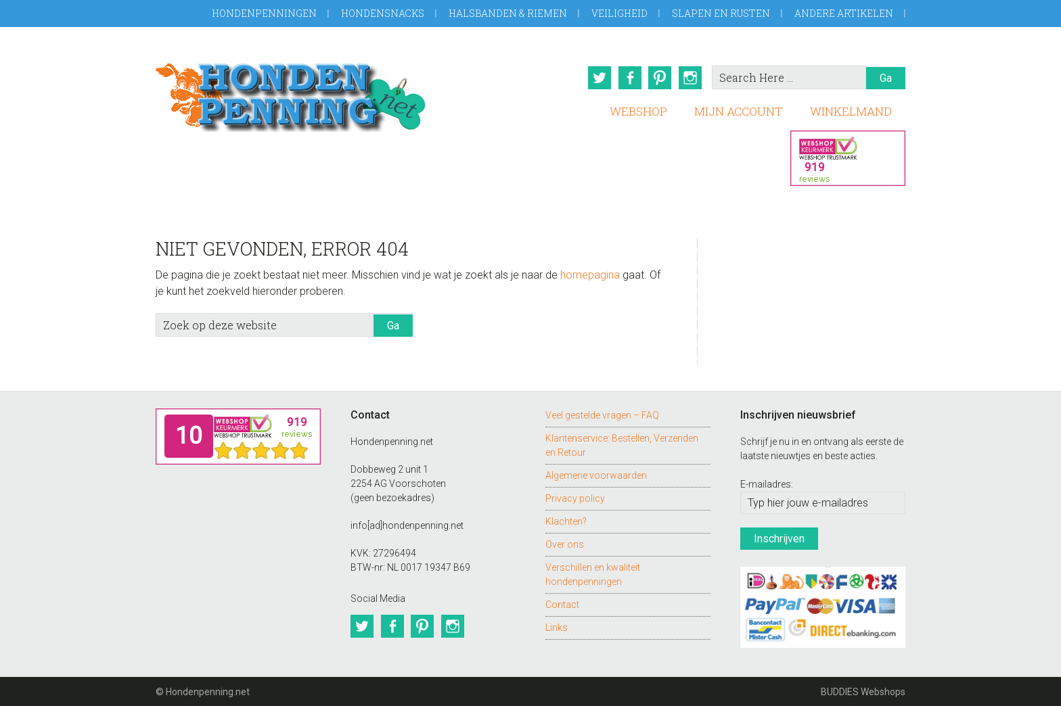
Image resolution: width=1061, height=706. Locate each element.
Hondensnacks (382, 13)
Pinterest (659, 77)
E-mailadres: (766, 483)
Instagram (690, 77)
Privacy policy (575, 497)
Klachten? (566, 520)
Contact (562, 603)
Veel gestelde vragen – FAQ (602, 413)
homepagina (590, 273)
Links (556, 626)
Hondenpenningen (264, 13)
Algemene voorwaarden (596, 474)
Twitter (597, 77)
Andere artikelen (843, 13)
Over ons (564, 543)
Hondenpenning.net (291, 93)
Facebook (628, 77)
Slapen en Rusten (721, 13)
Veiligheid (619, 13)
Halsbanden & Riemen (508, 13)
